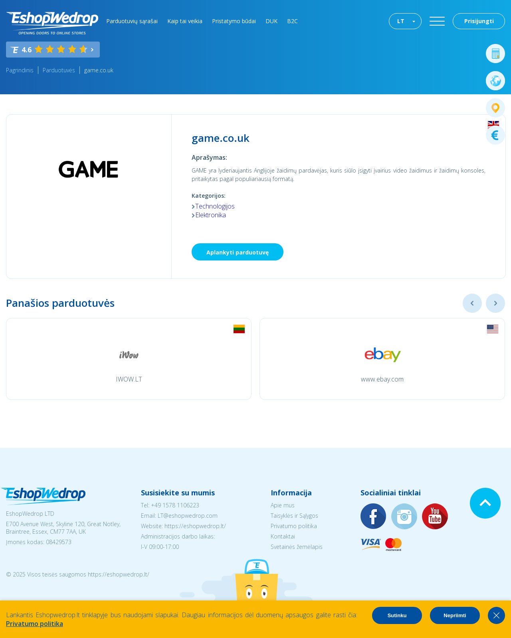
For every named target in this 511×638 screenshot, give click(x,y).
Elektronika (210, 215)
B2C (292, 21)
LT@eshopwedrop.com (188, 515)
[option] (129, 359)
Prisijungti (479, 21)
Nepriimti (455, 615)
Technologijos (215, 206)
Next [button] (495, 303)
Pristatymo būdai (234, 21)
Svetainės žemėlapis (297, 547)
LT (400, 21)
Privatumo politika (294, 526)
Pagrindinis (20, 70)
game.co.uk (98, 70)
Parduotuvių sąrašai (132, 21)
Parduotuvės (59, 70)
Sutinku (397, 615)
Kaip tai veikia (184, 21)
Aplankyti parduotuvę (237, 252)
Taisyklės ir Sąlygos (294, 515)
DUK (271, 21)
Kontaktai (283, 536)
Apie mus (283, 505)
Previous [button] (472, 303)
